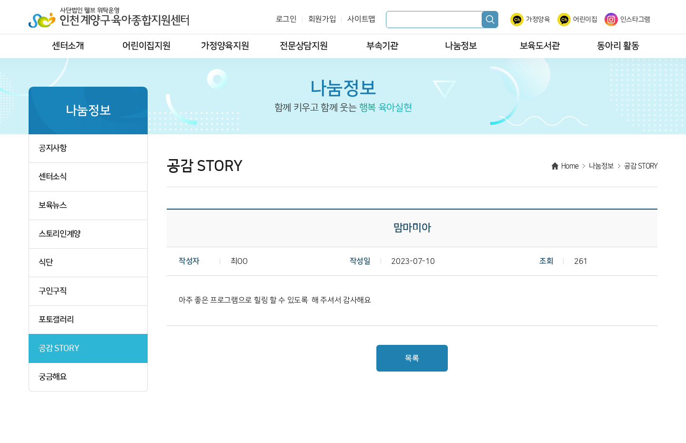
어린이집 (585, 19)
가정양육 (538, 19)
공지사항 (53, 148)
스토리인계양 (60, 234)
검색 (490, 19)
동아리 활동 (618, 46)
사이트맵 (361, 19)
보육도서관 (539, 46)
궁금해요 (53, 377)
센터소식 (53, 176)
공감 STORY (59, 348)
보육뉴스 (53, 205)
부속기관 (382, 46)
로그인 (286, 19)
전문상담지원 (303, 46)
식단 (45, 262)
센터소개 (68, 46)
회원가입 (322, 19)
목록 (412, 358)
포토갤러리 (56, 319)
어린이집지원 (146, 46)
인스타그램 (635, 19)
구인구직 (53, 291)
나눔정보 (461, 46)
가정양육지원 (225, 46)
